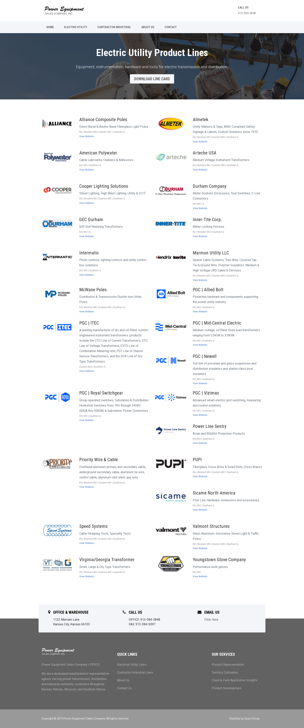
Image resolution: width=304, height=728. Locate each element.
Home (50, 27)
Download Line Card (152, 79)
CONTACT (171, 27)
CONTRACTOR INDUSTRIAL (114, 27)
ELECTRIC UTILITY (75, 27)
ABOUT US (147, 27)
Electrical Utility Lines (131, 664)
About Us (123, 680)
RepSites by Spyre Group (244, 718)
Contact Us (124, 688)
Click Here (211, 619)
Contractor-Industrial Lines (135, 672)
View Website (86, 136)
